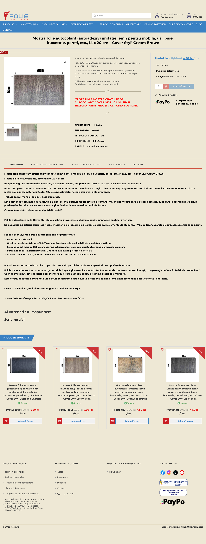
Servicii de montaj (111, 24)
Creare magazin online (174, 526)
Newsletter (115, 471)
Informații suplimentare (47, 164)
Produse (10, 24)
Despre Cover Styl (83, 24)
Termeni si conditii (14, 471)
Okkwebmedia (195, 526)
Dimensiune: (82, 141)
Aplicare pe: (83, 125)
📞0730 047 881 (65, 493)
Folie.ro (15, 526)
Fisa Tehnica (117, 164)
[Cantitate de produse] (159, 86)
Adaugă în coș (181, 86)
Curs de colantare (181, 24)
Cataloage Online (55, 24)
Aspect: (80, 146)
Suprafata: (82, 130)
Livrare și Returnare (15, 488)
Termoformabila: (86, 135)
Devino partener (155, 24)
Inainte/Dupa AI (29, 24)
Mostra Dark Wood (176, 76)
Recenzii (138, 164)
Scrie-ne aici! (13, 319)
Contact (8, 30)
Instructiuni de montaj (86, 164)
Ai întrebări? (133, 24)
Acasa (60, 471)
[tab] (17, 164)
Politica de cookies (14, 477)
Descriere (16, 164)
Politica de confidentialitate (19, 482)
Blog (199, 24)
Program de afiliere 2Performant (22, 493)
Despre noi (62, 477)
